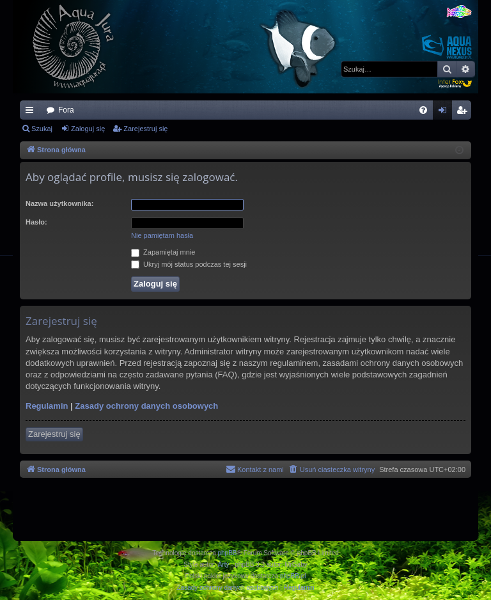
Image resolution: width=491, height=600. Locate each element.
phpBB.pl (293, 576)
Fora (66, 110)
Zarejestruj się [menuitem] (464, 113)
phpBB (227, 553)
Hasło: (36, 222)
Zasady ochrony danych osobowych (146, 406)
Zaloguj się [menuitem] (445, 113)
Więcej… (32, 113)
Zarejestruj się (145, 128)
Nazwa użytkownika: (59, 203)
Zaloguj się (88, 128)
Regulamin (47, 406)
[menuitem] (423, 110)
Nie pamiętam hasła (162, 235)
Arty (224, 564)
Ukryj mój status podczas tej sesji (189, 264)
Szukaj (41, 128)
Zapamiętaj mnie (163, 252)
